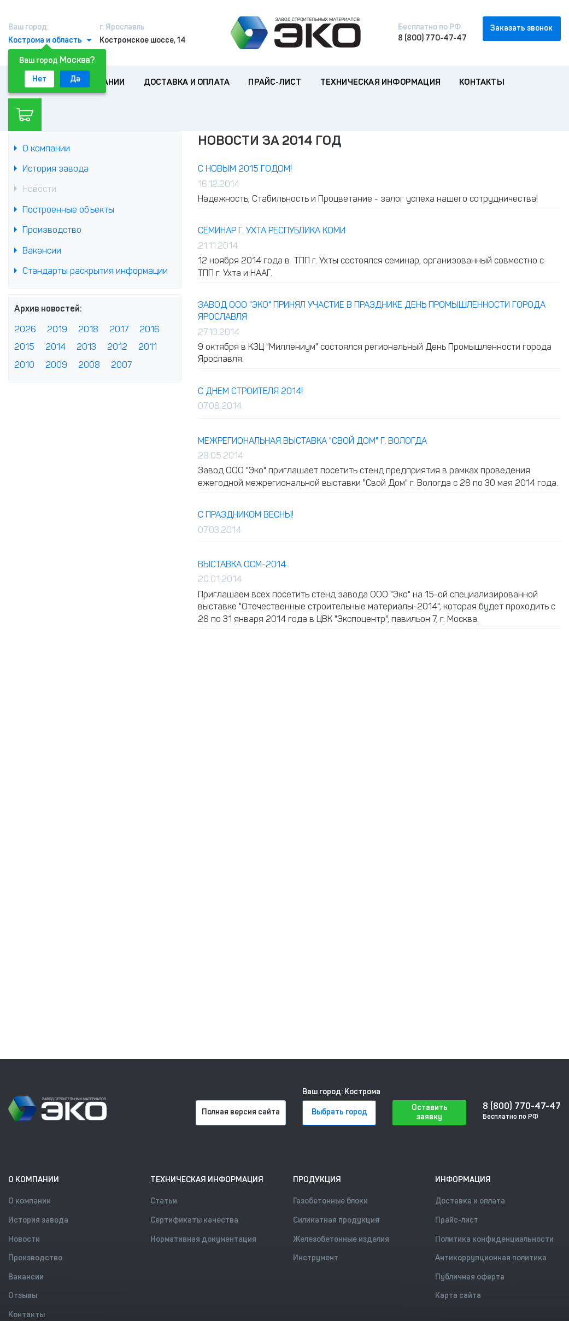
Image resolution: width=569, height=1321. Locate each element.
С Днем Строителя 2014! (250, 391)
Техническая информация (380, 82)
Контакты (482, 82)
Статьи (163, 1201)
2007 (121, 365)
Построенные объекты (68, 209)
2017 (118, 329)
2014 (55, 347)
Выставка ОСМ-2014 (242, 564)
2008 (89, 365)
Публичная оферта (470, 1277)
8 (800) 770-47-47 (432, 38)
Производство (51, 230)
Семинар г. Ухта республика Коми (271, 230)
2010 (24, 365)
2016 (149, 329)
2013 (86, 347)
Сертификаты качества (194, 1220)
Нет (39, 79)
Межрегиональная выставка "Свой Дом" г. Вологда (312, 441)
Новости (39, 189)
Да (75, 79)
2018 (88, 329)
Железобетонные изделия (341, 1239)
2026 (25, 329)
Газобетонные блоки (330, 1201)
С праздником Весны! (246, 514)
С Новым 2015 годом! (245, 168)
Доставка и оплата (187, 82)
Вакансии (41, 250)
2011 (147, 347)
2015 (24, 347)
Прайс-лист (274, 82)
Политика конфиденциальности (494, 1239)
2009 (56, 365)
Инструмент (315, 1258)
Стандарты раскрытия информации (95, 271)
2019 (57, 329)
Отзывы (22, 1295)
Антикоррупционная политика (491, 1258)
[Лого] (296, 32)
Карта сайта (458, 1295)
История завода (55, 168)
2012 (117, 347)
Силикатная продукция (336, 1220)
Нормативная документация (203, 1239)
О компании (46, 148)
